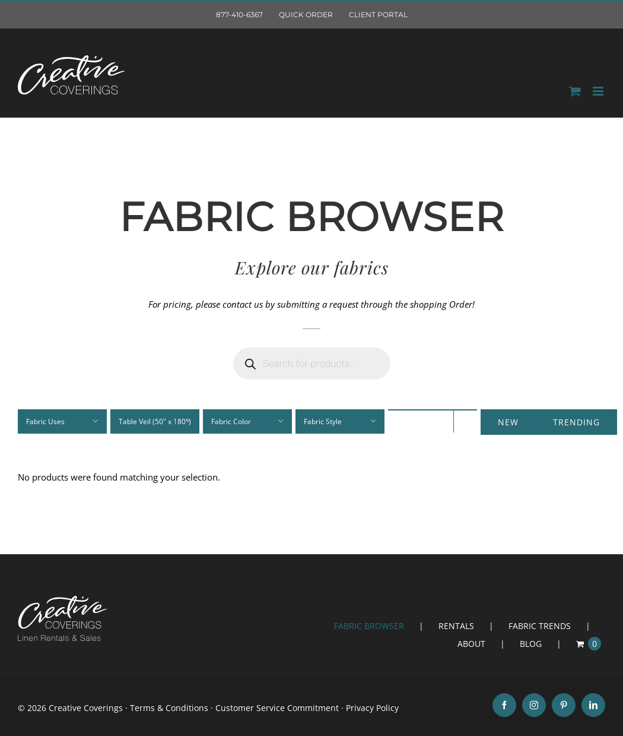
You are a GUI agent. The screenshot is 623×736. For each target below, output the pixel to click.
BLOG (531, 643)
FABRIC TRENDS (539, 625)
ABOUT (471, 643)
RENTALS (456, 625)
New (508, 422)
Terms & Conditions (169, 707)
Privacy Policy (372, 707)
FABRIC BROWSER (369, 625)
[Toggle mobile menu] (599, 91)
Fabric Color (231, 421)
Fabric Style (323, 421)
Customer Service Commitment (277, 707)
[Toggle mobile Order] (575, 91)
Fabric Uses (45, 421)
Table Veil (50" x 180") (155, 421)
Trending (576, 422)
